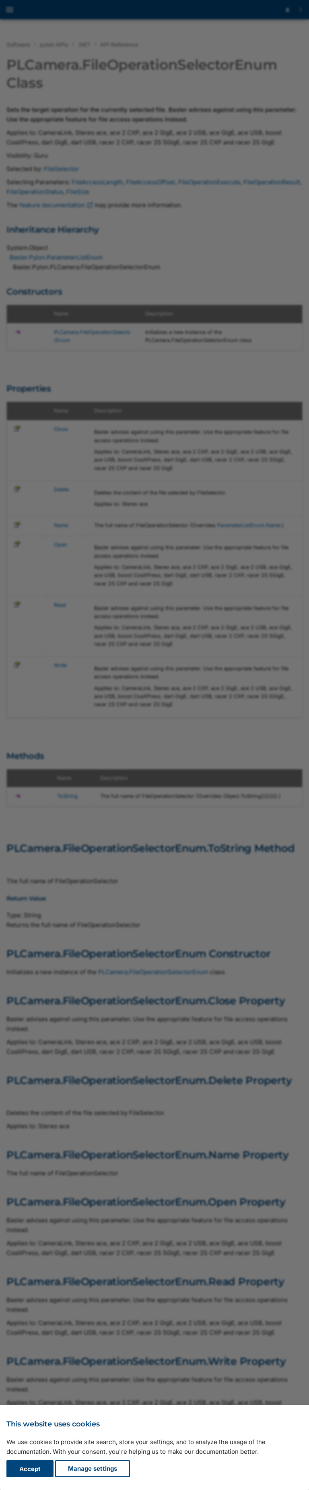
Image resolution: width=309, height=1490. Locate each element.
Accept (30, 1469)
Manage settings (92, 1469)
